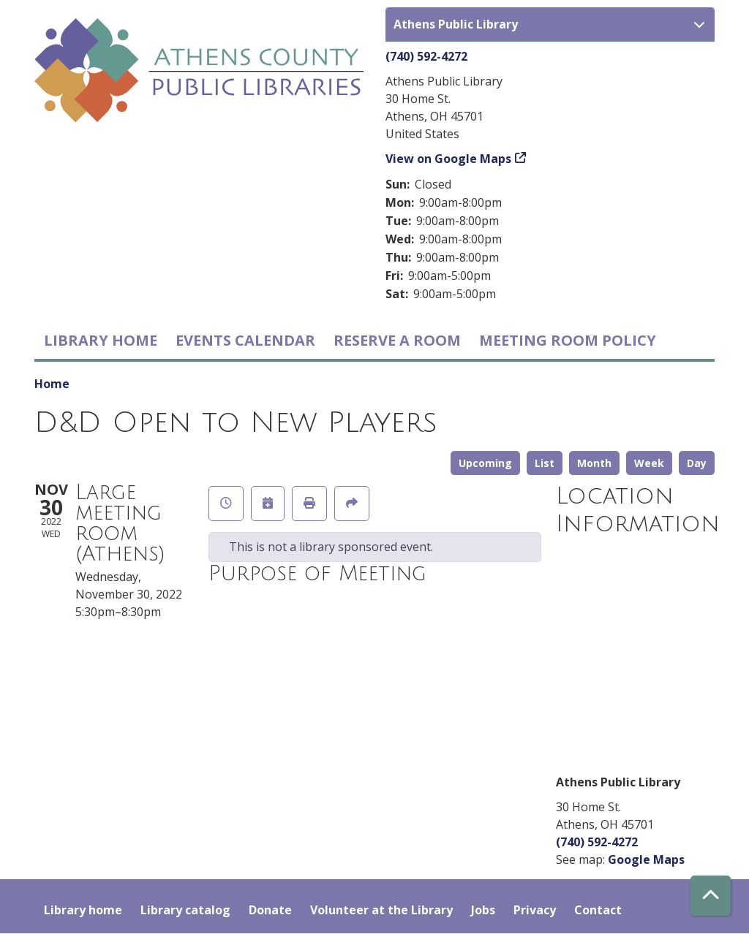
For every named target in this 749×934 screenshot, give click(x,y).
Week (649, 463)
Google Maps (646, 859)
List (544, 463)
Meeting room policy (567, 340)
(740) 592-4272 (426, 56)
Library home (100, 340)
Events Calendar (245, 340)
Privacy (534, 910)
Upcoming (485, 463)
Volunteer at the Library (381, 910)
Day (697, 463)
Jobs (483, 910)
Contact (598, 910)
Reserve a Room (397, 340)
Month (594, 463)
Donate (270, 910)
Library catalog (185, 910)
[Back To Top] (710, 896)
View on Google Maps (448, 159)
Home (51, 384)
